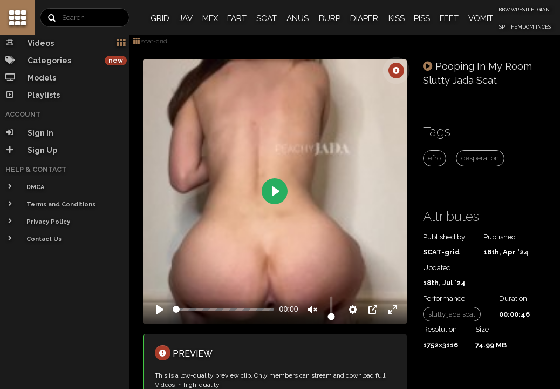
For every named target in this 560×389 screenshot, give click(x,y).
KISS (396, 18)
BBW (504, 9)
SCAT (266, 18)
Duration (513, 298)
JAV (186, 18)
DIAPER (364, 18)
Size (482, 329)
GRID (160, 18)
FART (237, 18)
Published (499, 237)
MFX (210, 18)
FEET (449, 18)
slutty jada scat (451, 314)
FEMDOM (522, 27)
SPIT (504, 27)
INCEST (545, 27)
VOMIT (480, 18)
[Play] (159, 309)
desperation (480, 158)
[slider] (223, 309)
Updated (437, 268)
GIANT (544, 9)
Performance (444, 298)
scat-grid (150, 41)
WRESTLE (522, 9)
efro (434, 158)
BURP (329, 18)
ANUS (297, 18)
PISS (422, 18)
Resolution (440, 329)
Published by (444, 237)
